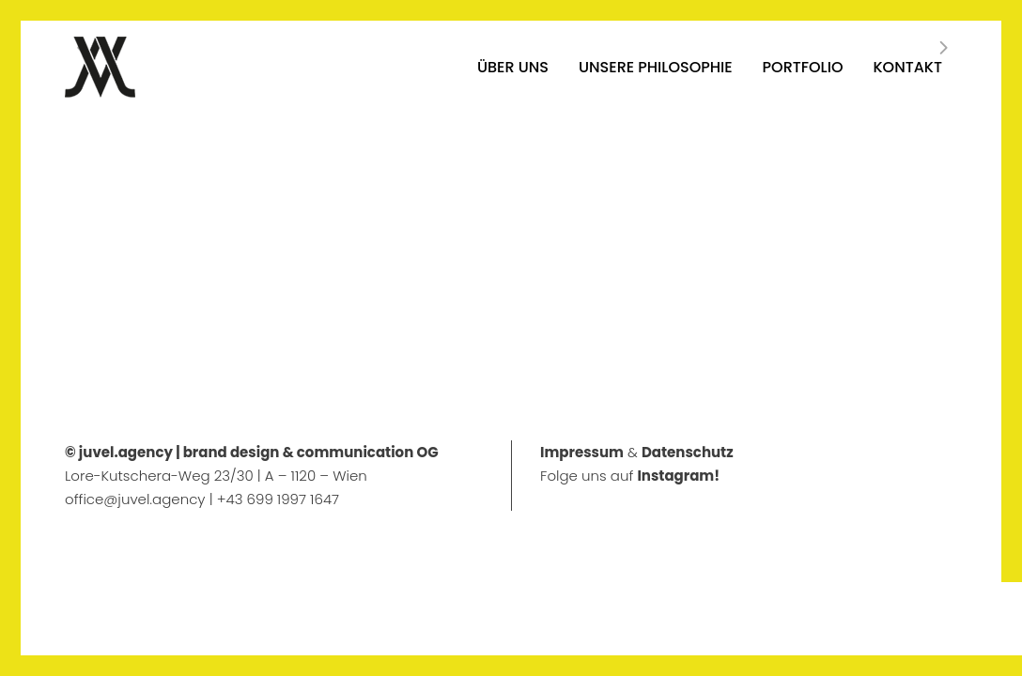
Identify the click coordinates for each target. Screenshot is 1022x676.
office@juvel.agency (137, 499)
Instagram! (678, 475)
